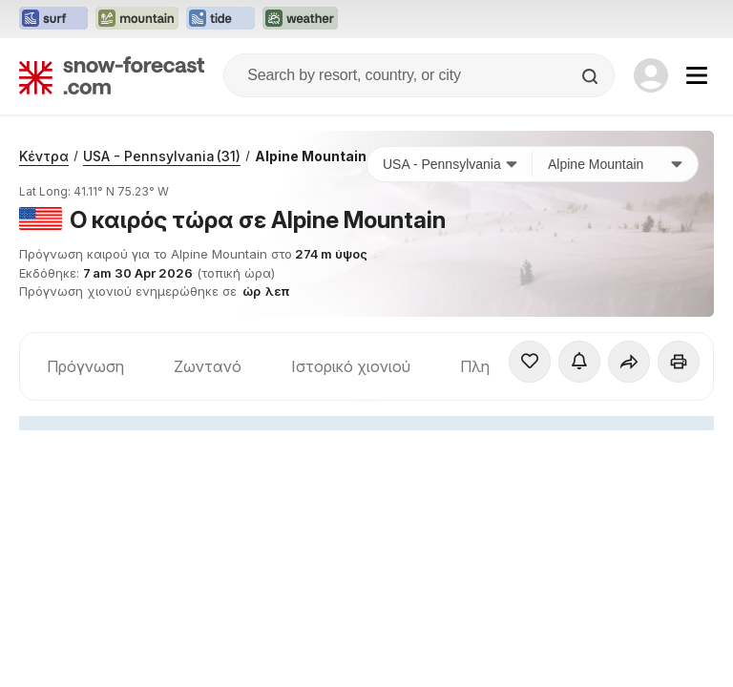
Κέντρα (44, 156)
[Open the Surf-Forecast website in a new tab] (53, 19)
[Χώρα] (450, 164)
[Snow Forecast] (111, 75)
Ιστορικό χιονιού (350, 366)
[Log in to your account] (651, 75)
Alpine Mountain (310, 156)
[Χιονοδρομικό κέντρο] (615, 164)
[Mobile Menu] (697, 75)
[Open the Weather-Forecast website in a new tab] (300, 19)
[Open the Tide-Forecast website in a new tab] (220, 19)
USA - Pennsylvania (162, 156)
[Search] (592, 76)
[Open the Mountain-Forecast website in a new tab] (136, 19)
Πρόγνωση (85, 366)
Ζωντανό (207, 366)
